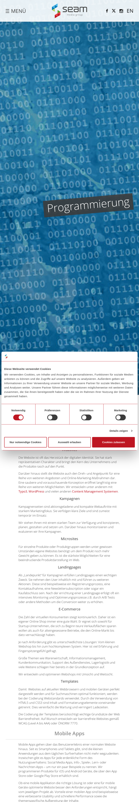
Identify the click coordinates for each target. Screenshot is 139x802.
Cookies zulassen (113, 442)
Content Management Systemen (95, 491)
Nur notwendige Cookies (25, 442)
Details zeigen (118, 430)
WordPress (36, 491)
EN (130, 11)
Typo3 (22, 491)
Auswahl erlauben (69, 442)
